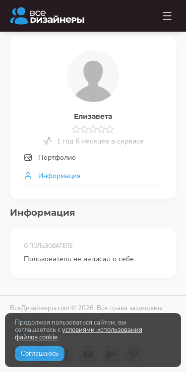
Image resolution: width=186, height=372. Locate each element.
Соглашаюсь (40, 353)
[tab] (93, 158)
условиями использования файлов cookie (78, 334)
